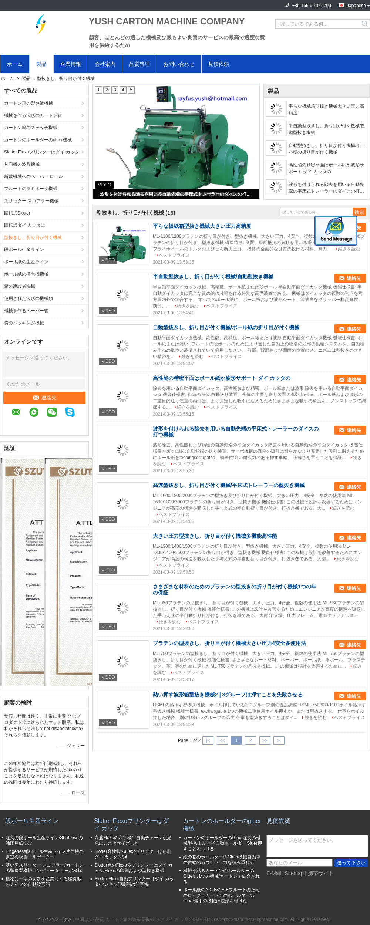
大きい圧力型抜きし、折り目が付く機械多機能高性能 (215, 536)
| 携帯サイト (319, 873)
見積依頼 (218, 64)
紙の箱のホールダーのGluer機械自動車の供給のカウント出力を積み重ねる (221, 859)
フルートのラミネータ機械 (30, 188)
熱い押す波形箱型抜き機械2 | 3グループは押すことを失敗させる (228, 695)
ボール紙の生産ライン (26, 261)
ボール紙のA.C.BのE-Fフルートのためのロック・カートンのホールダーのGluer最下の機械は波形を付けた (221, 895)
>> (265, 740)
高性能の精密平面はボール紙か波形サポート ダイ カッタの (326, 168)
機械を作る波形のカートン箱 (33, 115)
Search (365, 24)
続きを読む (349, 248)
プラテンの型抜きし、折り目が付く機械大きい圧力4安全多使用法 (229, 643)
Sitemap (294, 873)
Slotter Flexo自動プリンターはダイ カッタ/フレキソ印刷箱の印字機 (134, 881)
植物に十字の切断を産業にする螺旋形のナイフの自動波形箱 (43, 881)
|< (208, 740)
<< (222, 740)
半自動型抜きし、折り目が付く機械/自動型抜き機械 (327, 129)
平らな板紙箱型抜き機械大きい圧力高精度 (326, 109)
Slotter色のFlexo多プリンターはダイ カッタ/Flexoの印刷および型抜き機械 (133, 867)
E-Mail (273, 873)
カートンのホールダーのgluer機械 (38, 139)
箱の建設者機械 (19, 286)
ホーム (15, 64)
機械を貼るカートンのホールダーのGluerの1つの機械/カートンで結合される (221, 876)
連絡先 (44, 398)
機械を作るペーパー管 (26, 310)
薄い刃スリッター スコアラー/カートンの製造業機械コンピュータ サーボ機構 (45, 867)
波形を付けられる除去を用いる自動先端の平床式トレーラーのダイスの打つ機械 (177, 194)
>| (279, 740)
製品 (41, 64)
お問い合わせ (179, 64)
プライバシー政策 (53, 919)
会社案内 (105, 64)
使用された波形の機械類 (28, 298)
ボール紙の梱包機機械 (26, 274)
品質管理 (139, 64)
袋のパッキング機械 (24, 322)
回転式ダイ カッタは (24, 225)
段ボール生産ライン (24, 249)
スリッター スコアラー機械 (31, 200)
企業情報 (70, 64)
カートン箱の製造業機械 (28, 103)
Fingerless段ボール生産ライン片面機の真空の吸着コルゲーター (45, 854)
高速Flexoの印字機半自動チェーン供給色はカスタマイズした (133, 840)
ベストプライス (174, 255)
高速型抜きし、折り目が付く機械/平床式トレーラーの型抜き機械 (229, 485)
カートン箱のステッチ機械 (30, 127)
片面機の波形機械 (22, 164)
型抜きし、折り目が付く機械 (33, 237)
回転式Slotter (17, 213)
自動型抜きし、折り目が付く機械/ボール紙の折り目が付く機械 (327, 149)
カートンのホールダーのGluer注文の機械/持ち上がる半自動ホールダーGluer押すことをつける (222, 843)
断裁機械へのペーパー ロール (33, 176)
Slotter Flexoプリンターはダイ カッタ (41, 152)
